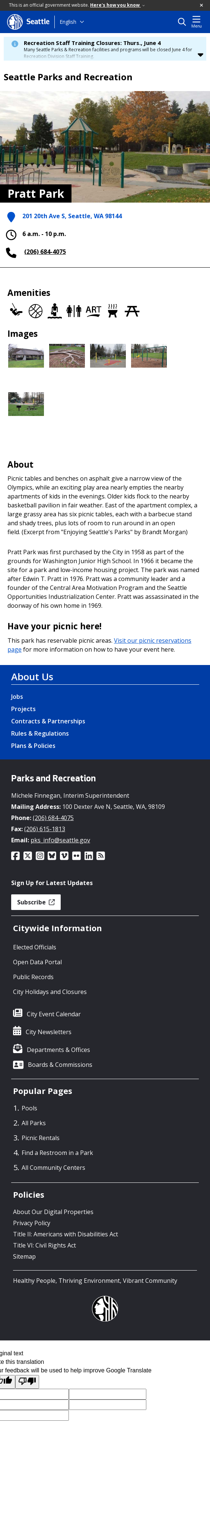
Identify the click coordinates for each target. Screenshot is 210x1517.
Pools (29, 1108)
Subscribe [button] (36, 902)
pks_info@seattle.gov (60, 840)
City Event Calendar (54, 1014)
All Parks (34, 1123)
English (68, 21)
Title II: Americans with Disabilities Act (65, 1234)
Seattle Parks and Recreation (68, 77)
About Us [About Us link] (32, 676)
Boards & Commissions (60, 1065)
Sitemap (24, 1256)
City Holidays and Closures (50, 992)
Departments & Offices (58, 1050)
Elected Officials (34, 947)
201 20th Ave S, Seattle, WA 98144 (72, 216)
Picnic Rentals (41, 1138)
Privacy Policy (31, 1223)
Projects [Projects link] (23, 709)
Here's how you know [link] (117, 5)
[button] (201, 5)
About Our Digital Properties (53, 1212)
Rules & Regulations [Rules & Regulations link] (40, 733)
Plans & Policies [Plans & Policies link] (33, 746)
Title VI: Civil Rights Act (44, 1245)
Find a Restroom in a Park (57, 1153)
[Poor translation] (27, 1382)
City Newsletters (48, 1032)
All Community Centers (53, 1167)
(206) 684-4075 (45, 252)
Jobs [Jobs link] (17, 697)
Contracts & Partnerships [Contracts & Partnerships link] (48, 721)
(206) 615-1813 (44, 829)
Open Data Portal (37, 962)
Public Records (33, 977)
